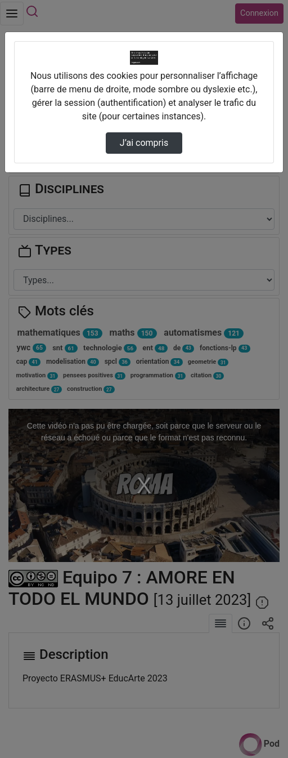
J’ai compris (144, 142)
